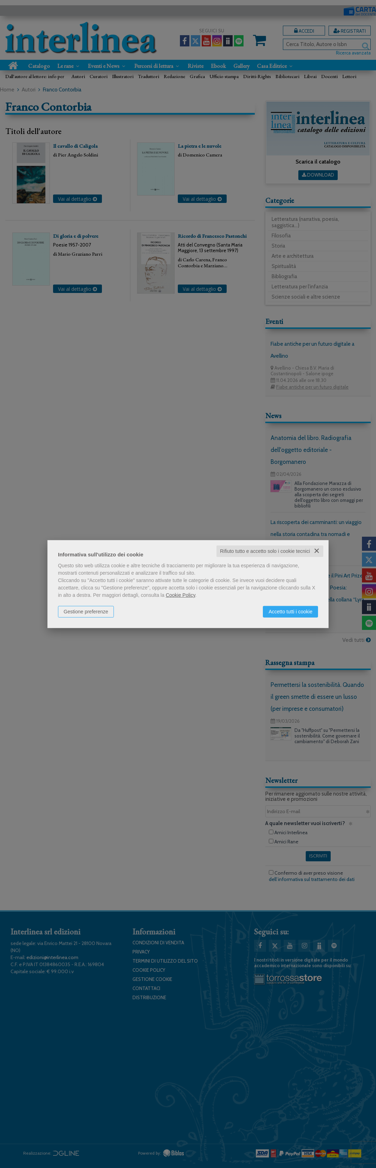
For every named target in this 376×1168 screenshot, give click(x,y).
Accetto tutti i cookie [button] (290, 611)
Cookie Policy (180, 595)
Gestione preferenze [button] (86, 611)
